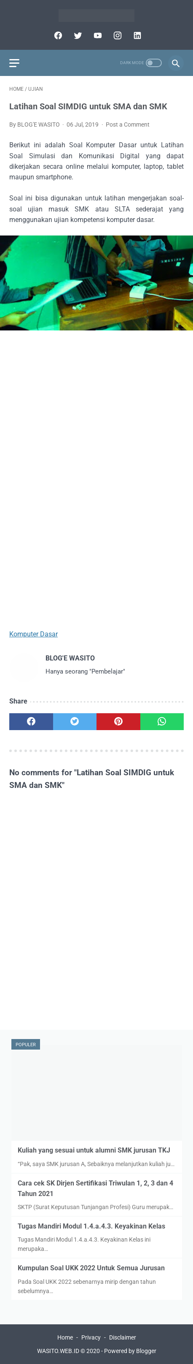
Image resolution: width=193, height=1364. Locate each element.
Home (65, 1337)
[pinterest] (118, 721)
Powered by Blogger (130, 1351)
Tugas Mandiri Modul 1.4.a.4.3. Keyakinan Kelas (91, 1226)
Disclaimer (122, 1337)
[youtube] (97, 35)
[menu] (14, 63)
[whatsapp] (162, 721)
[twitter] (77, 35)
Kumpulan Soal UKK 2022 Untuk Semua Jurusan (91, 1268)
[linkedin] (136, 35)
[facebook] (57, 35)
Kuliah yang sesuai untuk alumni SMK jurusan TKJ (94, 1150)
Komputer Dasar (33, 634)
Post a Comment (128, 124)
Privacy (91, 1337)
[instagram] (116, 35)
